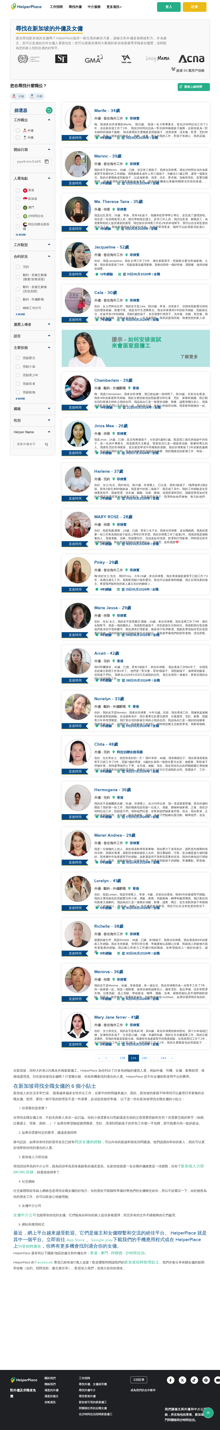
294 (163, 1058)
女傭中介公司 (25, 1215)
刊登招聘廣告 (29, 1246)
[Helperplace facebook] (170, 1380)
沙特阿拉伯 (135, 1253)
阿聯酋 (117, 1253)
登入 (168, 7)
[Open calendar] (46, 161)
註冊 (194, 7)
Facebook (44, 1262)
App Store (76, 1240)
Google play (102, 1240)
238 (122, 1058)
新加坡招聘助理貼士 (141, 1262)
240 (144, 1058)
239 (133, 1058)
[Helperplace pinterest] (206, 1380)
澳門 (104, 1253)
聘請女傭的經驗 (88, 1142)
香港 (94, 1253)
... (113, 1058)
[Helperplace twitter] (182, 1380)
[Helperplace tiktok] (194, 1380)
